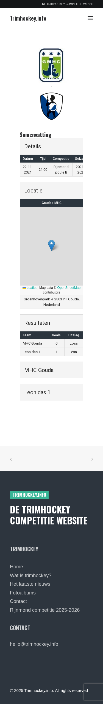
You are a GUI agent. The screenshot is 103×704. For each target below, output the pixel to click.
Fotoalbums (23, 593)
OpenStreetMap (69, 288)
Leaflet (30, 288)
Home (16, 566)
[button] (90, 18)
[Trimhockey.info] (28, 18)
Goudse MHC (52, 203)
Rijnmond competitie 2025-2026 (45, 610)
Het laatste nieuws (30, 584)
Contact (18, 601)
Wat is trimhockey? (30, 575)
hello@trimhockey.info (34, 644)
